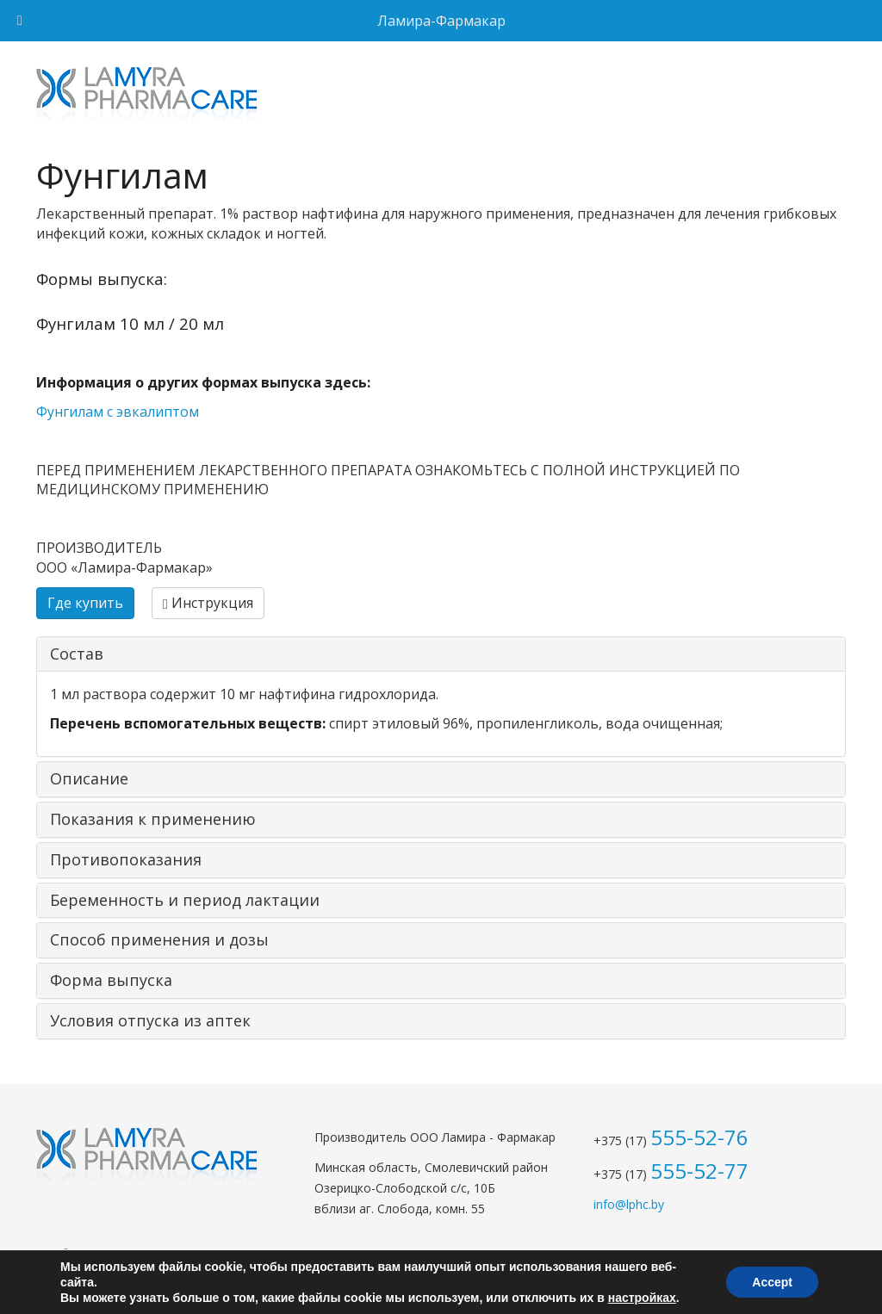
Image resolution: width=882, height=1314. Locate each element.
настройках (642, 1298)
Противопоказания (126, 859)
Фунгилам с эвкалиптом (117, 411)
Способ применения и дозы (159, 939)
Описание (89, 778)
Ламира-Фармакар (441, 20)
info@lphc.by (628, 1204)
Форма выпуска (111, 980)
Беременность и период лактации (185, 899)
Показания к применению (153, 819)
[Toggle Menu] (20, 20)
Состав (76, 653)
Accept (772, 1282)
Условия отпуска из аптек (150, 1020)
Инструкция (208, 602)
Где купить (85, 602)
